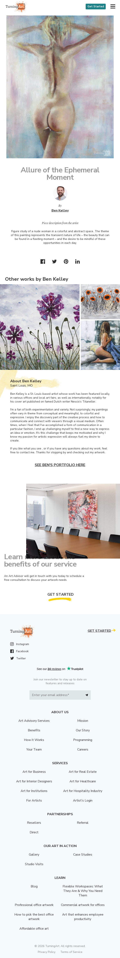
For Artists (34, 800)
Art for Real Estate (83, 772)
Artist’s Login (82, 800)
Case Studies (82, 854)
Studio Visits (34, 864)
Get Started (95, 6)
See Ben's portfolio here (60, 464)
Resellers (34, 823)
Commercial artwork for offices (83, 905)
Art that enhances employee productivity (82, 916)
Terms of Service (71, 952)
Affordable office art (34, 928)
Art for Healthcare (83, 781)
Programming (82, 740)
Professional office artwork (34, 905)
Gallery (34, 854)
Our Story (83, 730)
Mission (82, 720)
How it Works (34, 740)
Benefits (34, 730)
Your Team (34, 749)
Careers (82, 749)
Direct (34, 832)
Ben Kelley (60, 210)
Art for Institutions (34, 791)
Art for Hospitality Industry (82, 791)
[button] (113, 6)
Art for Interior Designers (34, 781)
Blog (34, 886)
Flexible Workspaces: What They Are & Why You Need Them (83, 891)
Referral (83, 823)
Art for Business (34, 772)
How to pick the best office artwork (34, 916)
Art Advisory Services (34, 720)
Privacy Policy (46, 952)
